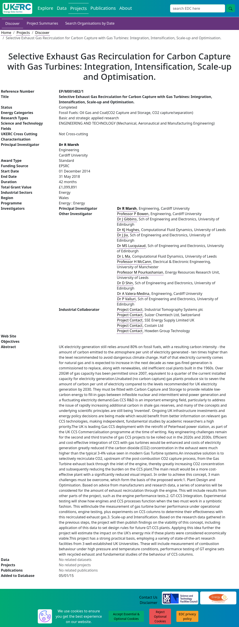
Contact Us (148, 597)
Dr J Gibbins (127, 219)
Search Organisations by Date (90, 23)
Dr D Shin (125, 282)
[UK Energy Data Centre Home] (17, 8)
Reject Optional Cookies (160, 616)
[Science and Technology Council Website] (180, 597)
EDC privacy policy (187, 616)
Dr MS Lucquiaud (131, 245)
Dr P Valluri (126, 298)
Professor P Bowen (132, 213)
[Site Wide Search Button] (230, 8)
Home (6, 32)
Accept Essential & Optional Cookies (126, 616)
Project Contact (129, 309)
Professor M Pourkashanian (140, 272)
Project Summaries (42, 23)
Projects (23, 32)
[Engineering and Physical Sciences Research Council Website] (218, 597)
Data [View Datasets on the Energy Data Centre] (62, 8)
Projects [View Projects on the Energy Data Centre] (78, 8)
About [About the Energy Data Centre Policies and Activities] (125, 8)
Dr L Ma (123, 256)
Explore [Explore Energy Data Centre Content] (45, 8)
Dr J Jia (122, 235)
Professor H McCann (134, 261)
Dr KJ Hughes (128, 229)
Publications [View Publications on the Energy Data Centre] (103, 8)
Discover (12, 23)
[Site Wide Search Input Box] (197, 8)
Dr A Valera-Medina (133, 293)
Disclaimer (148, 602)
